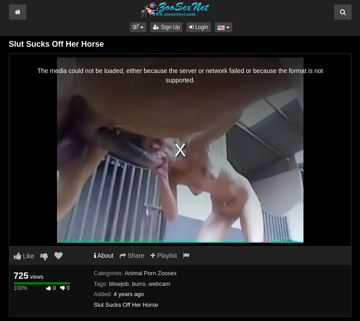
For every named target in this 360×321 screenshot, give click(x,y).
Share (132, 255)
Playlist (163, 255)
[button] (138, 27)
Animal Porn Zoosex (151, 273)
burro (139, 283)
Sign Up (166, 27)
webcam (159, 283)
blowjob (119, 283)
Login (198, 27)
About (104, 255)
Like (24, 256)
